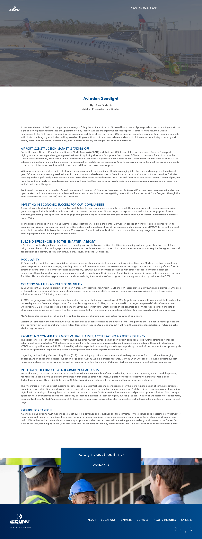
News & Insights (165, 520)
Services (143, 520)
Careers (186, 520)
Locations (108, 520)
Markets (126, 520)
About (92, 520)
